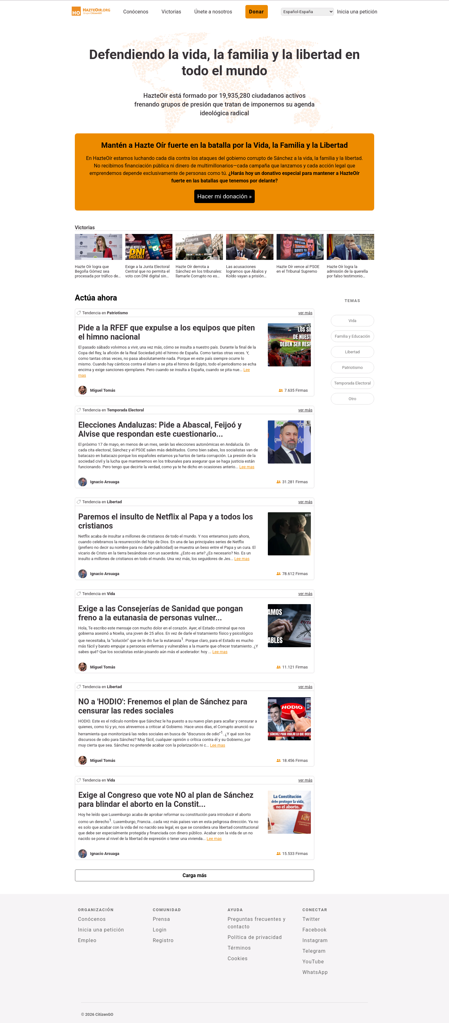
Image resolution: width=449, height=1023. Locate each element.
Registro (163, 940)
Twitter (311, 919)
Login (160, 930)
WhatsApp (315, 972)
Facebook (314, 930)
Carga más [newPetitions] (194, 875)
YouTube (313, 962)
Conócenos (135, 12)
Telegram (314, 951)
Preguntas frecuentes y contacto (257, 923)
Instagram (315, 940)
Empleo (87, 940)
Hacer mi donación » (224, 196)
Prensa (161, 919)
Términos (239, 948)
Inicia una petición (357, 12)
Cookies (238, 958)
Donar (256, 12)
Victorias (171, 12)
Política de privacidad (255, 937)
